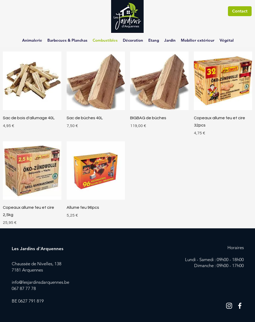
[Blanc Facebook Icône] (240, 306)
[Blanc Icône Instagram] (229, 306)
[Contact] (240, 11)
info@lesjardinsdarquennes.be (40, 282)
